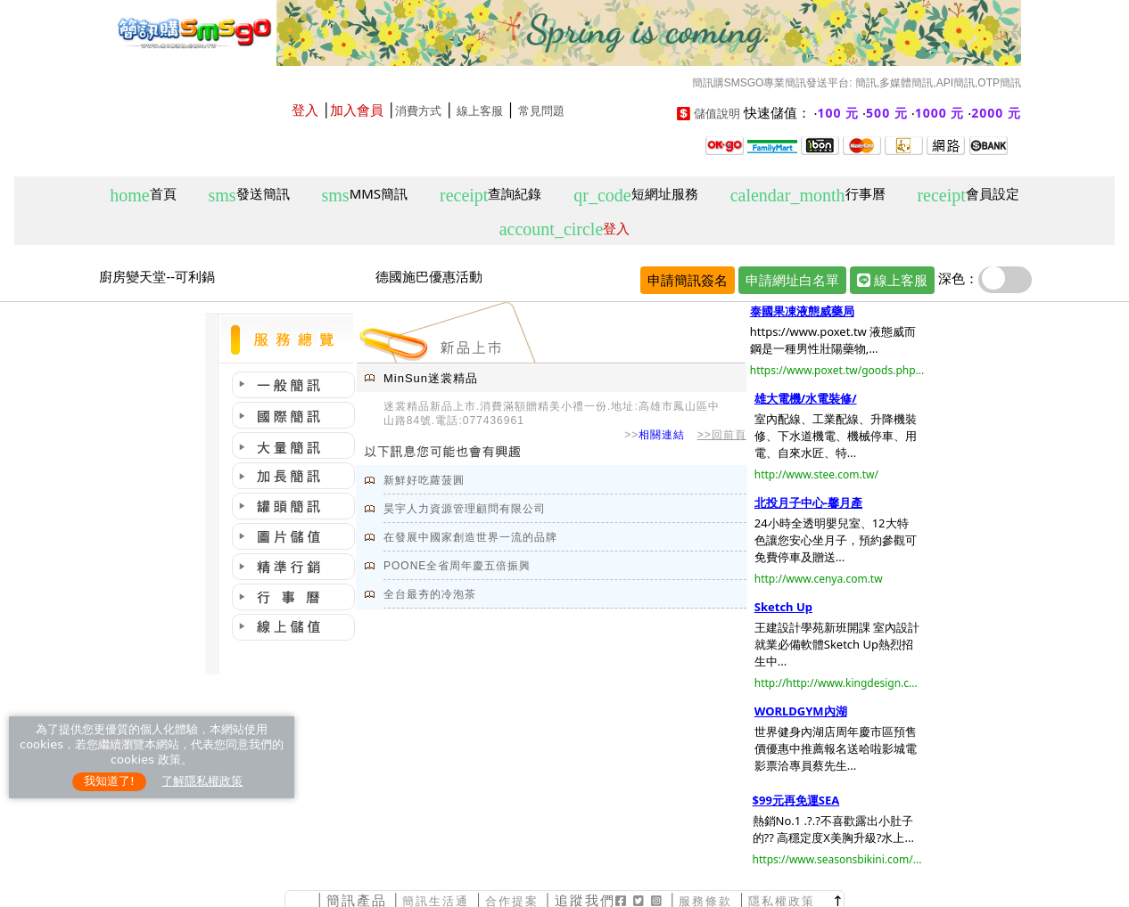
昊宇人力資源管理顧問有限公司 (464, 509)
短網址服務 (635, 194)
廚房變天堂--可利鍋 (157, 276)
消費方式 (418, 111)
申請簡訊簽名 (687, 280)
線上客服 (480, 111)
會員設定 (967, 194)
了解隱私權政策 (202, 781)
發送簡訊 (249, 194)
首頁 (143, 194)
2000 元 (996, 112)
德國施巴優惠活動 (428, 276)
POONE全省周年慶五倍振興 (457, 566)
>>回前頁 (721, 435)
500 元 (887, 112)
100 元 (839, 112)
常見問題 (541, 111)
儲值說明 (717, 113)
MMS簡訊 (365, 194)
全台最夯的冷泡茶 (429, 594)
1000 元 (940, 112)
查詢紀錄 (490, 194)
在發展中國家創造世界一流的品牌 (470, 537)
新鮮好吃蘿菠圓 (424, 480)
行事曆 (808, 194)
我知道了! (109, 781)
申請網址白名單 (792, 280)
